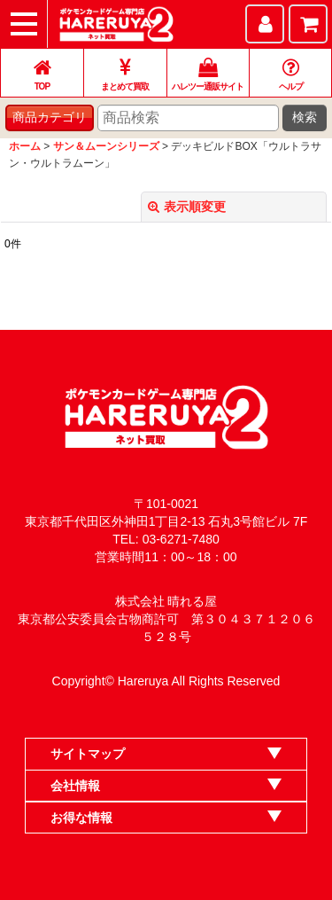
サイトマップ (87, 754)
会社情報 (75, 786)
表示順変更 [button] (187, 207)
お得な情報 (81, 817)
